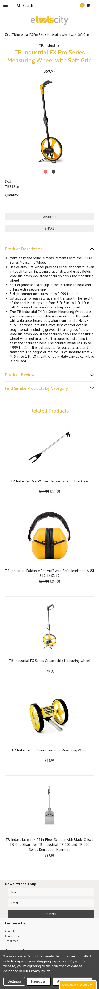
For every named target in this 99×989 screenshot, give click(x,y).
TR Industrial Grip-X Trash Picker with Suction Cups (49, 481)
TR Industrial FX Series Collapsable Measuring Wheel (49, 660)
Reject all (39, 981)
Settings (14, 981)
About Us (10, 931)
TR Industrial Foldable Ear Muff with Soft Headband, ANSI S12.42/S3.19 (49, 573)
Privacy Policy (39, 971)
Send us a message (75, 984)
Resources (11, 941)
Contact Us (12, 936)
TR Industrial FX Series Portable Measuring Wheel (50, 750)
